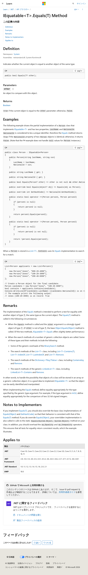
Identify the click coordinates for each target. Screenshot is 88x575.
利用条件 (50, 567)
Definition (9, 27)
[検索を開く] (73, 3)
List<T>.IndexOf (18, 354)
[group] (44, 198)
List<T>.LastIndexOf (35, 354)
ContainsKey (78, 360)
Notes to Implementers (14, 37)
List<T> (33, 250)
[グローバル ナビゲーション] (2, 3)
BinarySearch (50, 345)
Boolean (6, 105)
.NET (12, 9)
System (17, 54)
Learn (5, 9)
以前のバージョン (25, 563)
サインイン (81, 3)
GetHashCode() (27, 414)
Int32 (74, 393)
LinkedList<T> (48, 368)
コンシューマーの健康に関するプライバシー (23, 567)
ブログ (38, 563)
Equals (65, 132)
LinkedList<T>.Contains (21, 372)
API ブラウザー (22, 9)
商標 (59, 567)
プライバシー (58, 563)
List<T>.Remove (56, 354)
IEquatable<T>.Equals (43, 331)
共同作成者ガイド (67, 492)
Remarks (8, 33)
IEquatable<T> (21, 129)
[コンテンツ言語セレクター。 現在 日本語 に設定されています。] (10, 557)
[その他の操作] (82, 9)
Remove (18, 363)
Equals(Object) (9, 414)
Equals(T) (67, 315)
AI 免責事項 (10, 563)
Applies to (9, 40)
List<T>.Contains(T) (66, 351)
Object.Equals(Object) (65, 328)
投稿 (48, 563)
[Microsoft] (44, 3)
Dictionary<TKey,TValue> (46, 360)
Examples (8, 30)
